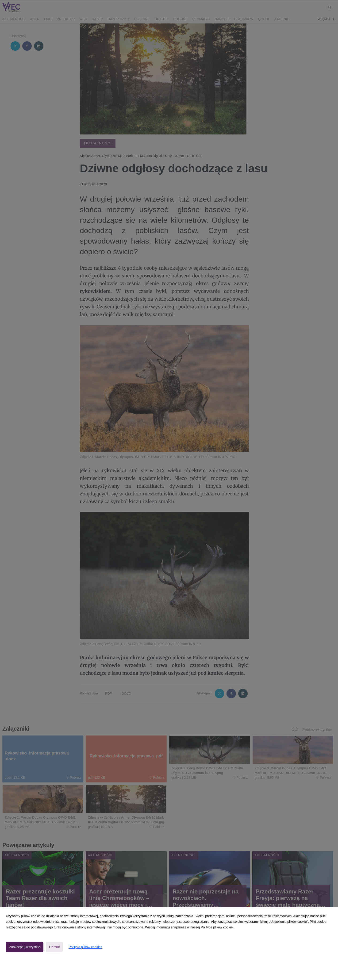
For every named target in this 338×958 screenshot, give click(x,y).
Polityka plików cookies (85, 947)
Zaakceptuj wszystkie (24, 947)
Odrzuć (54, 947)
